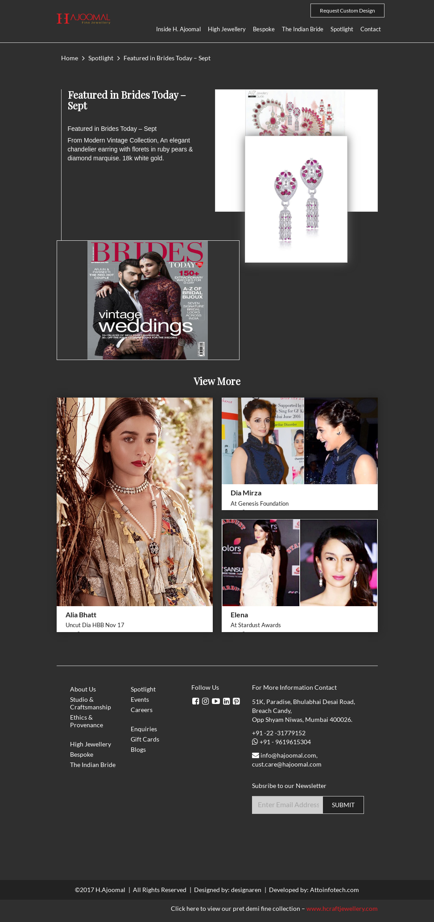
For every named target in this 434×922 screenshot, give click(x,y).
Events (140, 699)
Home (69, 58)
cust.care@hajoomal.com (287, 764)
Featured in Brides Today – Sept (167, 58)
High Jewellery (227, 29)
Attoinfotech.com (334, 889)
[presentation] (320, 835)
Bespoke (264, 29)
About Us (83, 689)
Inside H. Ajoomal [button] (178, 29)
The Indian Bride (302, 29)
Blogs (138, 749)
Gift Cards (145, 739)
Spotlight (342, 29)
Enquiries (144, 729)
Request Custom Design (347, 10)
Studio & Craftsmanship (90, 703)
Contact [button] (370, 29)
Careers (142, 709)
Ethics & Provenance (86, 721)
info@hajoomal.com (288, 755)
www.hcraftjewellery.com (342, 908)
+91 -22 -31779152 (279, 733)
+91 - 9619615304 (285, 742)
